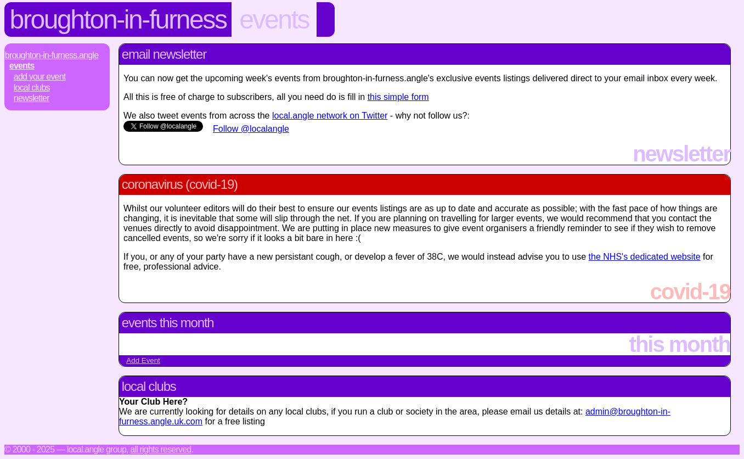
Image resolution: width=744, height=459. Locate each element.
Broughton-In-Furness (118, 19)
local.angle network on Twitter (329, 115)
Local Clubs (32, 87)
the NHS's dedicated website (645, 256)
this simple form (398, 97)
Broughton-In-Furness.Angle (51, 55)
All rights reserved (160, 449)
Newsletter (31, 98)
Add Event (143, 360)
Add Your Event (40, 76)
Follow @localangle (251, 128)
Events (274, 19)
